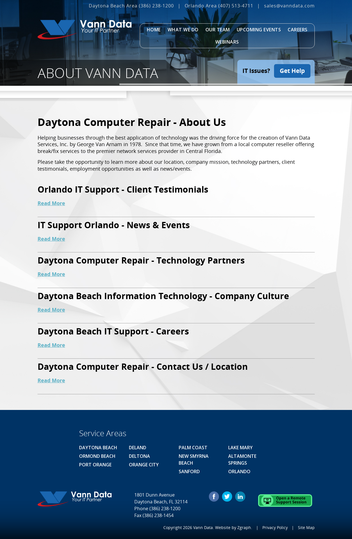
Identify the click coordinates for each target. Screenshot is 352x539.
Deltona (139, 456)
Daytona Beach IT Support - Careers (113, 331)
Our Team (217, 29)
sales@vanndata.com (289, 6)
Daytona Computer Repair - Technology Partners (141, 260)
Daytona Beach (98, 447)
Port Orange (95, 465)
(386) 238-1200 (156, 6)
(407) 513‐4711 (235, 6)
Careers (298, 29)
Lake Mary (240, 447)
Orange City (144, 465)
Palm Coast (193, 447)
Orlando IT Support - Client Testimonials (123, 189)
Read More (51, 203)
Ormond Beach (97, 456)
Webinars (227, 42)
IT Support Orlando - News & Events (114, 225)
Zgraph (244, 527)
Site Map (306, 527)
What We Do (183, 29)
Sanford (189, 471)
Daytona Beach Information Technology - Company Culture (163, 296)
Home (154, 29)
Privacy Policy (275, 527)
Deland (137, 447)
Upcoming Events (259, 29)
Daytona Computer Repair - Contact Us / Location (143, 366)
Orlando (239, 471)
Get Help (292, 71)
